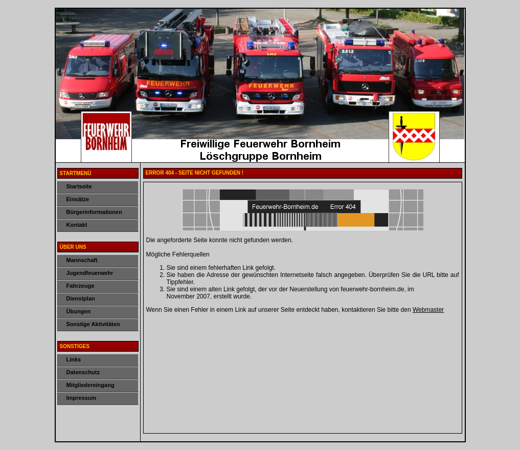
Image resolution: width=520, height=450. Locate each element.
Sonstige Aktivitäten (93, 324)
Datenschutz (83, 372)
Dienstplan (80, 298)
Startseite (79, 186)
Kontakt (76, 225)
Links (73, 359)
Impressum (81, 398)
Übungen (78, 311)
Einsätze (77, 199)
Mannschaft (82, 260)
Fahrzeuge (80, 286)
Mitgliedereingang (90, 385)
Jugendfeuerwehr (90, 273)
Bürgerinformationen (94, 212)
